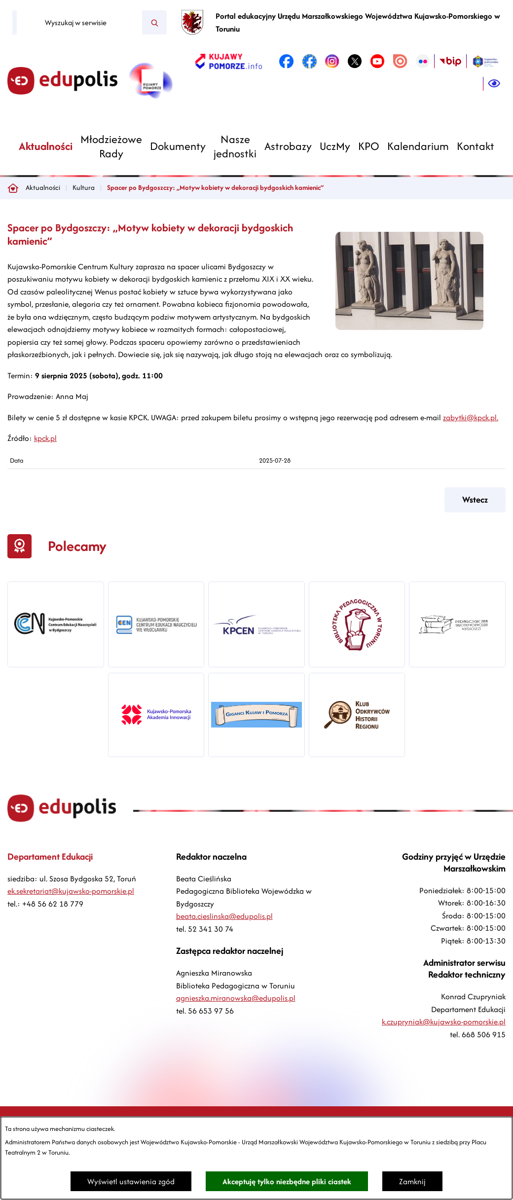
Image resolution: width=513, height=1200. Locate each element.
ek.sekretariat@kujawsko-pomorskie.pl (70, 891)
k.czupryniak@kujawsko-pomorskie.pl (444, 1021)
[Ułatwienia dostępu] (494, 83)
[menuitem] (45, 146)
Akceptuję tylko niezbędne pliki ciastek (286, 1181)
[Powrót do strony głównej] (12, 187)
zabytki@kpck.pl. (470, 417)
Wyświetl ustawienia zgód (131, 1181)
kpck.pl (45, 438)
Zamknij (412, 1181)
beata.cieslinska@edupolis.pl (224, 916)
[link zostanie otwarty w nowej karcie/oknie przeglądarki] (228, 61)
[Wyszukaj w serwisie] (79, 22)
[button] (409, 327)
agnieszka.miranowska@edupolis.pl (235, 998)
